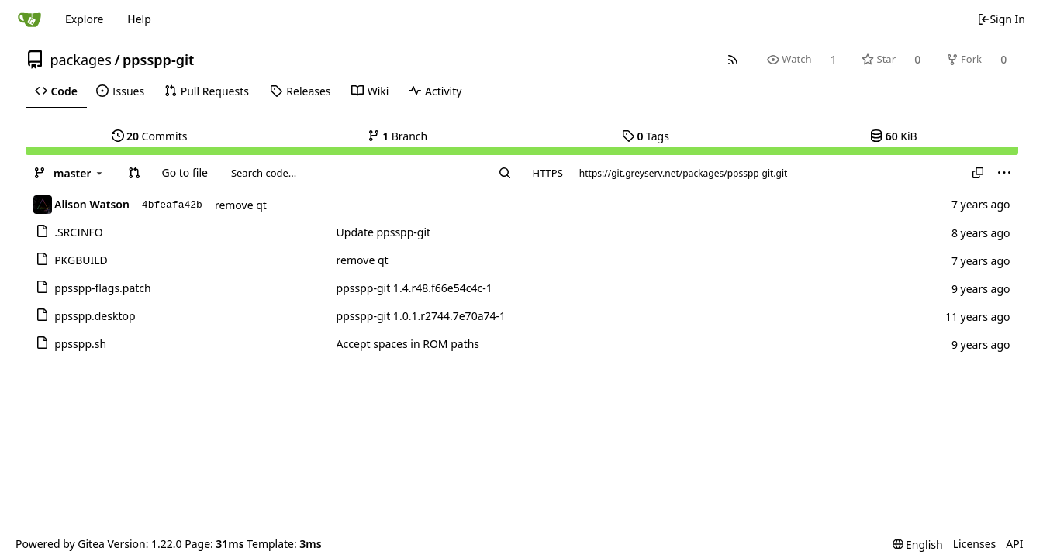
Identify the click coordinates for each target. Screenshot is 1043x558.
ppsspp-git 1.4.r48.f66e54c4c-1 (414, 288)
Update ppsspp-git (384, 232)
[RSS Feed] (732, 59)
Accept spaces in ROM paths (408, 343)
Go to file (184, 172)
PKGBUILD (81, 260)
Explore (84, 19)
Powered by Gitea (60, 543)
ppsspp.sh (80, 343)
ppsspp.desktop (94, 315)
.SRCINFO (78, 232)
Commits (150, 136)
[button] (134, 172)
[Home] (29, 19)
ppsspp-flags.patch (102, 288)
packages (81, 59)
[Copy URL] (978, 172)
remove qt (241, 205)
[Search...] (505, 172)
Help (139, 19)
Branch (398, 136)
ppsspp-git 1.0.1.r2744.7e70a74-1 (421, 315)
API (1014, 543)
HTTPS (548, 173)
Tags (645, 136)
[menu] (1004, 172)
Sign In (1001, 19)
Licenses (974, 543)
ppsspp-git (158, 59)
